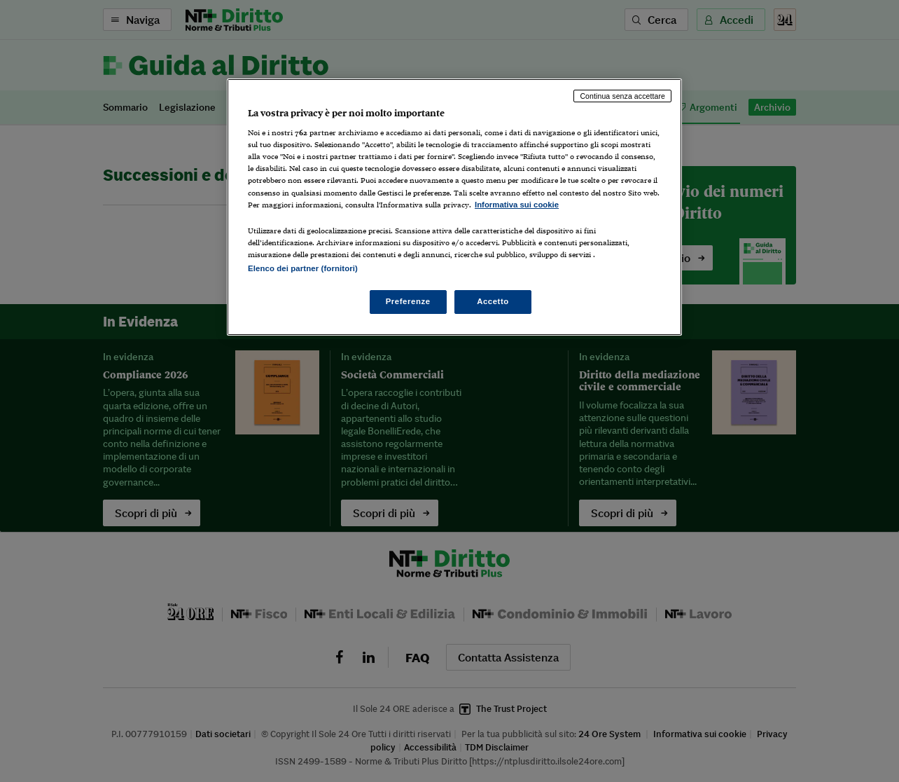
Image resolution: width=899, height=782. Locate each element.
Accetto (493, 301)
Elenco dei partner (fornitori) (303, 268)
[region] (454, 207)
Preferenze (408, 301)
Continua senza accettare (622, 96)
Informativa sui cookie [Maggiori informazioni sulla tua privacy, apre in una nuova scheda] (517, 204)
